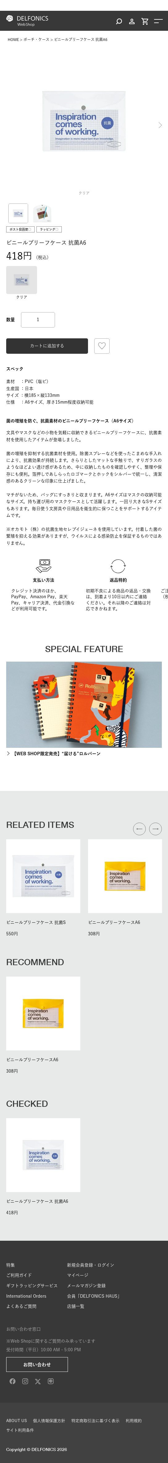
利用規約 (134, 1421)
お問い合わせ (37, 1364)
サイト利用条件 (20, 1430)
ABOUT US (16, 1421)
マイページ (77, 1275)
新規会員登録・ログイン (90, 1265)
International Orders (26, 1296)
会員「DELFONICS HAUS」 (94, 1296)
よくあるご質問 (21, 1306)
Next (160, 125)
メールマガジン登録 (86, 1286)
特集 (10, 1265)
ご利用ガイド (19, 1275)
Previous (8, 125)
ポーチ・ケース (36, 39)
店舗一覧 (75, 1306)
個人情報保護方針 (49, 1421)
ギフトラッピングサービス (32, 1286)
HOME (13, 39)
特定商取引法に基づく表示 (95, 1421)
